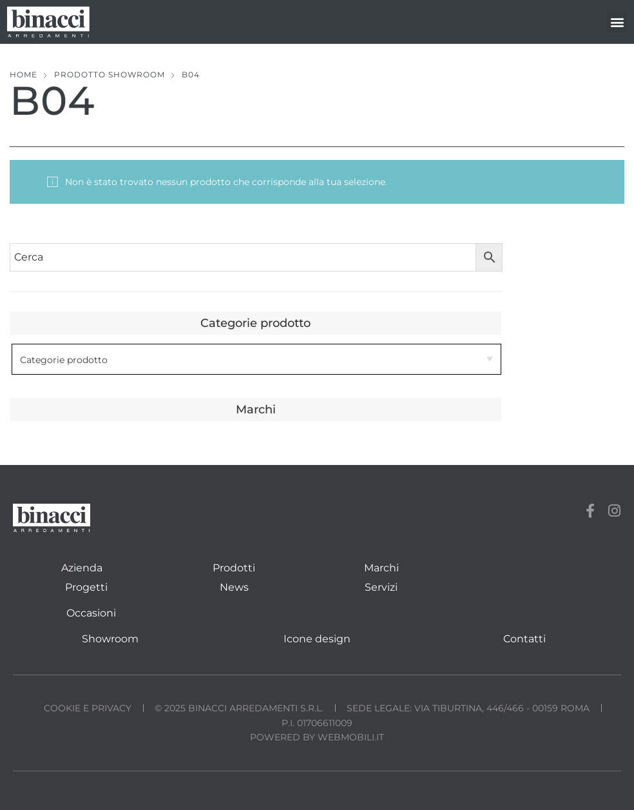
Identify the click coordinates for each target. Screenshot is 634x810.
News (234, 587)
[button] (617, 21)
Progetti (86, 587)
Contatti (524, 639)
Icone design (317, 639)
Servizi (381, 587)
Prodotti (234, 568)
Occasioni (91, 613)
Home (23, 74)
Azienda (81, 568)
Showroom (110, 639)
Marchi (381, 568)
